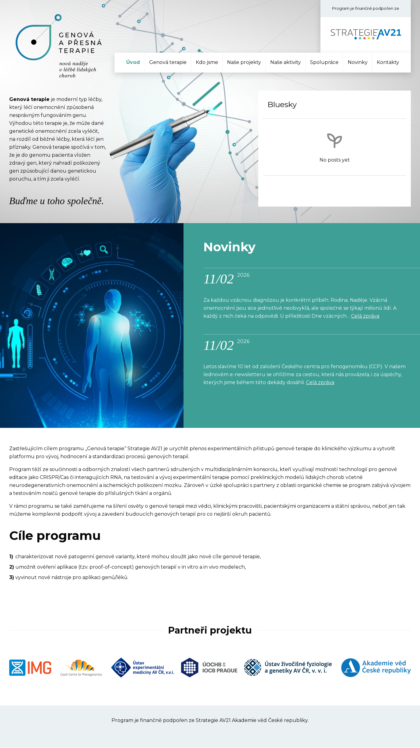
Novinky (358, 62)
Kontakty (388, 62)
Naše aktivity (285, 62)
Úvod (133, 62)
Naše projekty (244, 62)
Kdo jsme (207, 62)
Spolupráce (324, 62)
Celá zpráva (365, 316)
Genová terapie (168, 62)
